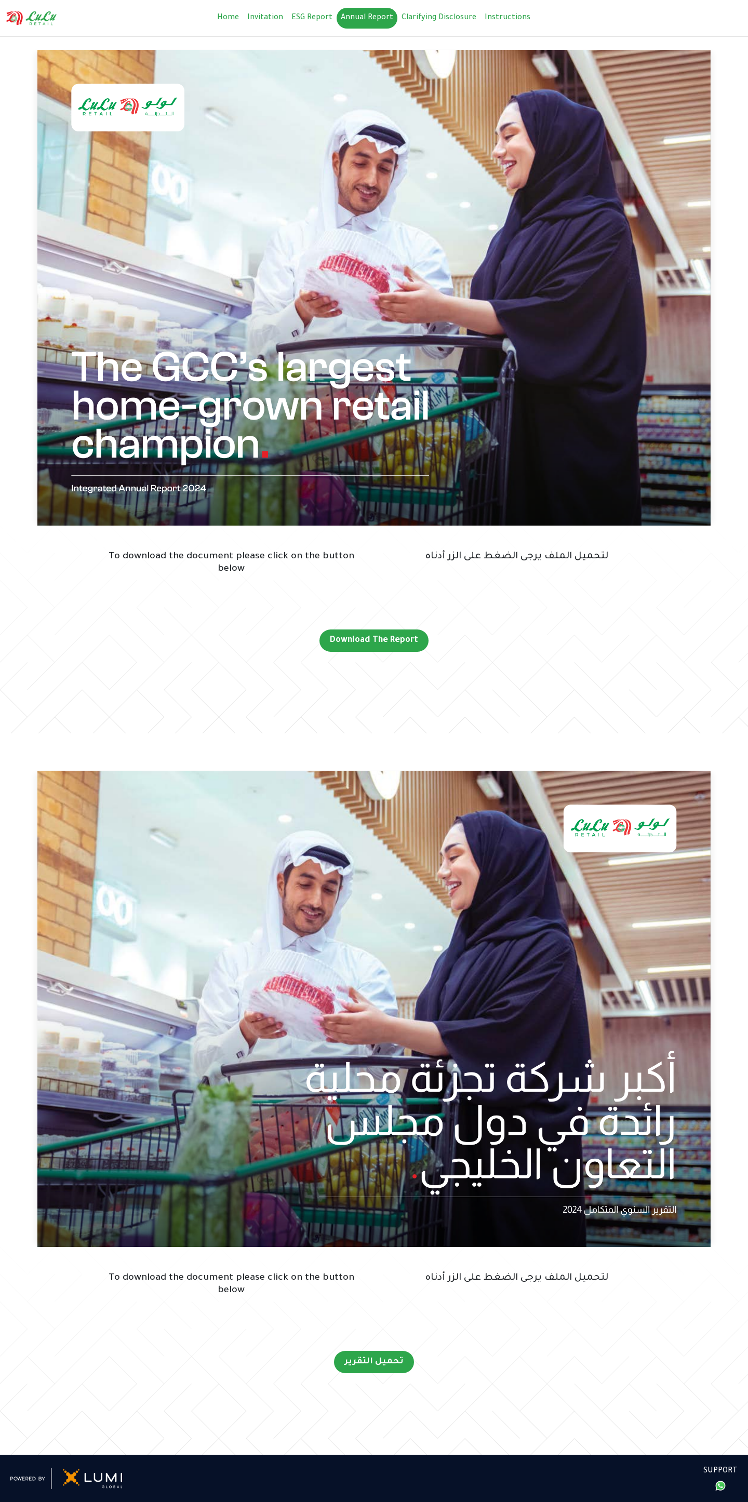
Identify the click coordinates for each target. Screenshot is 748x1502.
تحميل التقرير (374, 1361)
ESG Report (311, 18)
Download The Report (374, 640)
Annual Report (367, 18)
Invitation (265, 18)
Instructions (507, 18)
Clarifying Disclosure (439, 18)
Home (228, 18)
